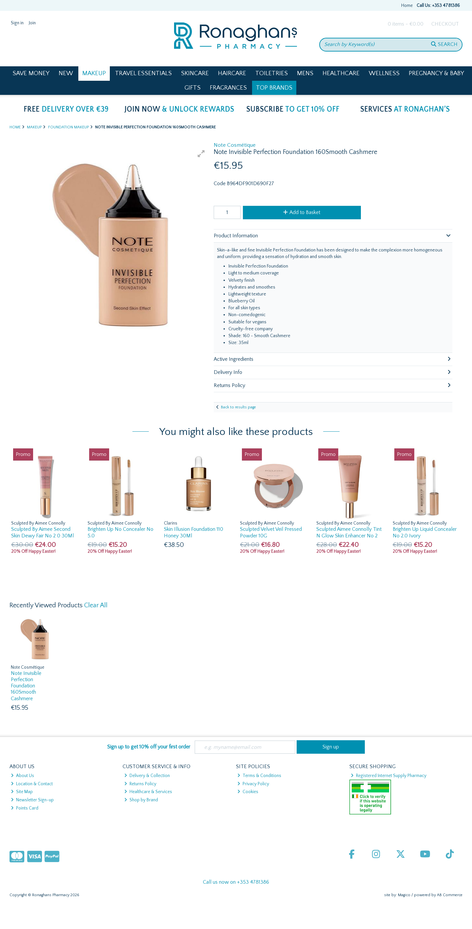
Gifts (193, 87)
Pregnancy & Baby (436, 73)
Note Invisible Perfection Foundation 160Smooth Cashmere (26, 686)
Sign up (331, 747)
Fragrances (228, 87)
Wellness (384, 73)
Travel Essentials (143, 73)
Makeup (94, 73)
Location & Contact (32, 784)
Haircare (232, 73)
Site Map (22, 791)
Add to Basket (301, 212)
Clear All (96, 605)
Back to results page (238, 407)
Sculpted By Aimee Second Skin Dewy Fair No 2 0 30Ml (42, 532)
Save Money (30, 73)
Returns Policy (140, 784)
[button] (201, 153)
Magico (404, 895)
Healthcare (341, 73)
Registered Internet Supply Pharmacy (388, 775)
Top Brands (274, 87)
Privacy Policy (253, 784)
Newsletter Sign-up (32, 800)
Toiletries (271, 73)
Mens (305, 73)
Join (32, 23)
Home (407, 5)
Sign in (17, 23)
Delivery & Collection (147, 775)
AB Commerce (449, 895)
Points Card (24, 808)
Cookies (247, 791)
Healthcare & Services (148, 791)
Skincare (195, 73)
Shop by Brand (141, 800)
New (66, 73)
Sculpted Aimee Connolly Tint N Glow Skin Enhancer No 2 (349, 532)
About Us (22, 775)
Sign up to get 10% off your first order (148, 747)
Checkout (445, 24)
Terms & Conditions (259, 775)
